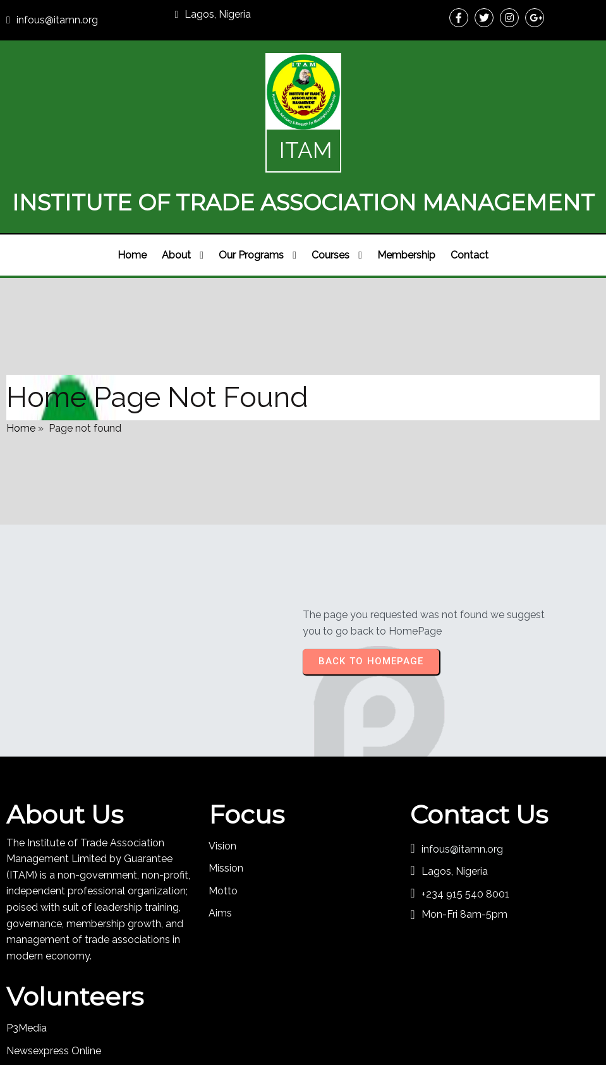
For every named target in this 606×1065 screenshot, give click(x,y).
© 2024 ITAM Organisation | (261, 1019)
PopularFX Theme (369, 1019)
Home (20, 385)
